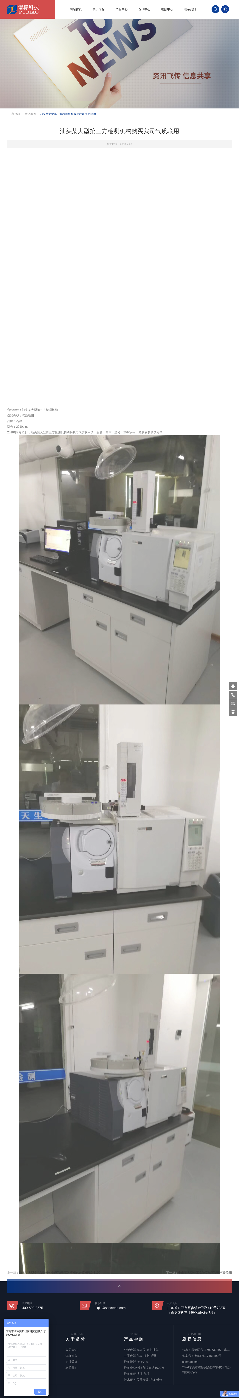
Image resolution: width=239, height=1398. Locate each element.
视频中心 (167, 9)
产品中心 (122, 9)
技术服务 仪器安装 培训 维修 (143, 1379)
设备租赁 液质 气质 (137, 1373)
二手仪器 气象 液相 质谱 (140, 1355)
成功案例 (30, 114)
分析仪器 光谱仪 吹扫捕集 (141, 1349)
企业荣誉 (71, 1361)
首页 (18, 114)
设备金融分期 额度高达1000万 (144, 1367)
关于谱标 (99, 9)
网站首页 (76, 9)
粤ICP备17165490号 (207, 1355)
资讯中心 (144, 9)
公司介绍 (71, 1349)
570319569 (233, 686)
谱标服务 (71, 1355)
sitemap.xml (190, 1361)
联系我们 (190, 9)
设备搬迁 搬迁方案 (136, 1361)
